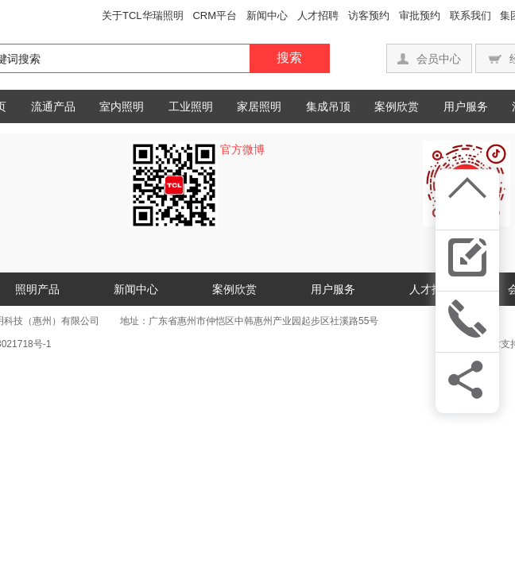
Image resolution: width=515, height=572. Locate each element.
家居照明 (259, 106)
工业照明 (190, 106)
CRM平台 (214, 15)
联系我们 (470, 15)
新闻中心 (267, 15)
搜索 (289, 57)
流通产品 (53, 106)
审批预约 (419, 15)
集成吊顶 (328, 106)
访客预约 (368, 15)
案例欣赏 (396, 106)
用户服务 (465, 106)
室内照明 (121, 106)
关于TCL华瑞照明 (143, 15)
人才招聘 (318, 15)
